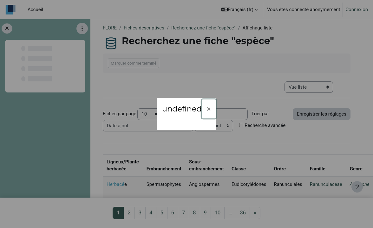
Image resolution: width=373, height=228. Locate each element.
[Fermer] (209, 108)
